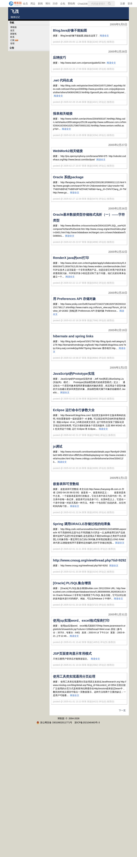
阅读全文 (104, 35)
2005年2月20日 (117, 292)
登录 (130, 3)
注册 (122, 3)
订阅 (12, 40)
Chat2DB (83, 3)
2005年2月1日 (118, 477)
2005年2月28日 (117, 51)
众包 (62, 3)
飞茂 (15, 11)
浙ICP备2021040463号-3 (87, 722)
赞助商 (71, 3)
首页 (12, 30)
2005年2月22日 (117, 251)
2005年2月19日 (117, 330)
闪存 (55, 3)
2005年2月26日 (117, 208)
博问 (47, 3)
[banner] (13, 3)
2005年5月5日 (118, 24)
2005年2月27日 (117, 145)
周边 (32, 3)
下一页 (122, 710)
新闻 (40, 3)
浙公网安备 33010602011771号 (54, 722)
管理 (12, 43)
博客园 (13, 27)
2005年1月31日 (117, 614)
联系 (12, 37)
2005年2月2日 (118, 367)
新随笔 (13, 34)
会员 (25, 3)
